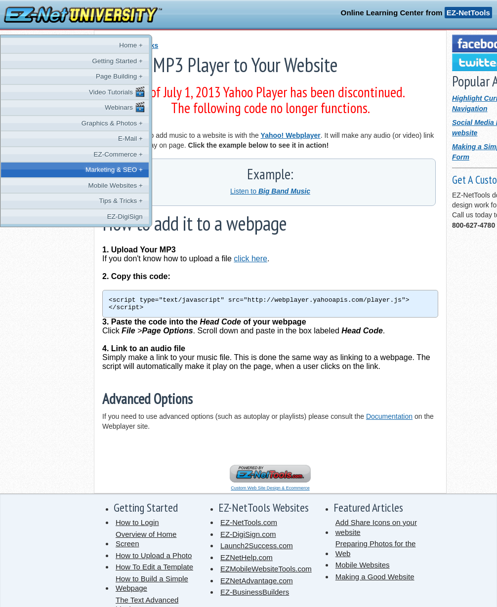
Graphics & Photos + (49, 123)
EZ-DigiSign (62, 216)
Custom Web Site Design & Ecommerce (270, 490)
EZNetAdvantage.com (256, 583)
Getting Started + (54, 61)
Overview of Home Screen (146, 542)
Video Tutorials (54, 91)
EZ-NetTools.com (248, 525)
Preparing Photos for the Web (375, 551)
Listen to (270, 191)
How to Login (137, 525)
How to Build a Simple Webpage (152, 586)
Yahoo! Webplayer (291, 135)
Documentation (389, 419)
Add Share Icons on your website (376, 530)
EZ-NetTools (468, 12)
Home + (68, 45)
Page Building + (56, 76)
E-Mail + (67, 138)
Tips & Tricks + (58, 200)
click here (250, 258)
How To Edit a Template (154, 570)
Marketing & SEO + (51, 169)
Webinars (61, 107)
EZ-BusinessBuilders (254, 595)
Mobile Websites (362, 568)
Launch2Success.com (256, 548)
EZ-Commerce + (55, 154)
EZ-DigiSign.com (248, 537)
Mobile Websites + (52, 185)
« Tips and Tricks (130, 45)
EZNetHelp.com (246, 560)
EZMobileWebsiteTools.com (266, 571)
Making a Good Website (374, 579)
